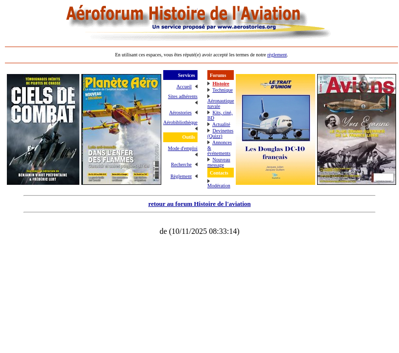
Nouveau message (218, 162)
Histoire (220, 83)
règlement (277, 54)
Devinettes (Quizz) (220, 133)
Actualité (221, 124)
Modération (218, 185)
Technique (222, 90)
